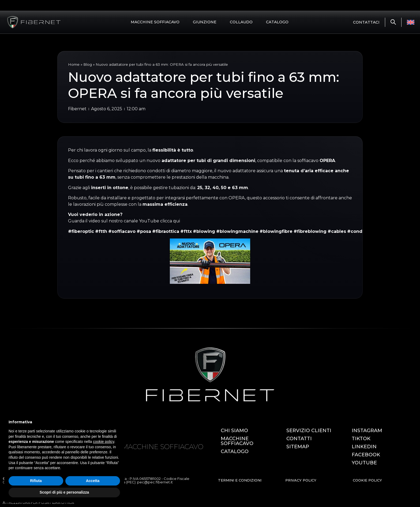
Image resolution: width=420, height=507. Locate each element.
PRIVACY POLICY (300, 480)
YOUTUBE (364, 463)
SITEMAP (297, 447)
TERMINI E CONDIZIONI (239, 480)
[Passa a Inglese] (410, 22)
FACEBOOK (366, 455)
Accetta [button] (93, 481)
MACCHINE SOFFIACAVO (155, 22)
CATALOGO (277, 22)
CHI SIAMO (234, 430)
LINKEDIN (364, 447)
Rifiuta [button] (36, 481)
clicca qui (170, 220)
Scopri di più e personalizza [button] (64, 492)
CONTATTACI (366, 22)
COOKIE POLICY (367, 480)
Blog (87, 64)
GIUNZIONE (204, 22)
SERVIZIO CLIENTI (308, 430)
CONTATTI (299, 439)
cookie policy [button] (103, 441)
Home (74, 64)
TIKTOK (361, 439)
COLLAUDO (241, 22)
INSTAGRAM (367, 430)
